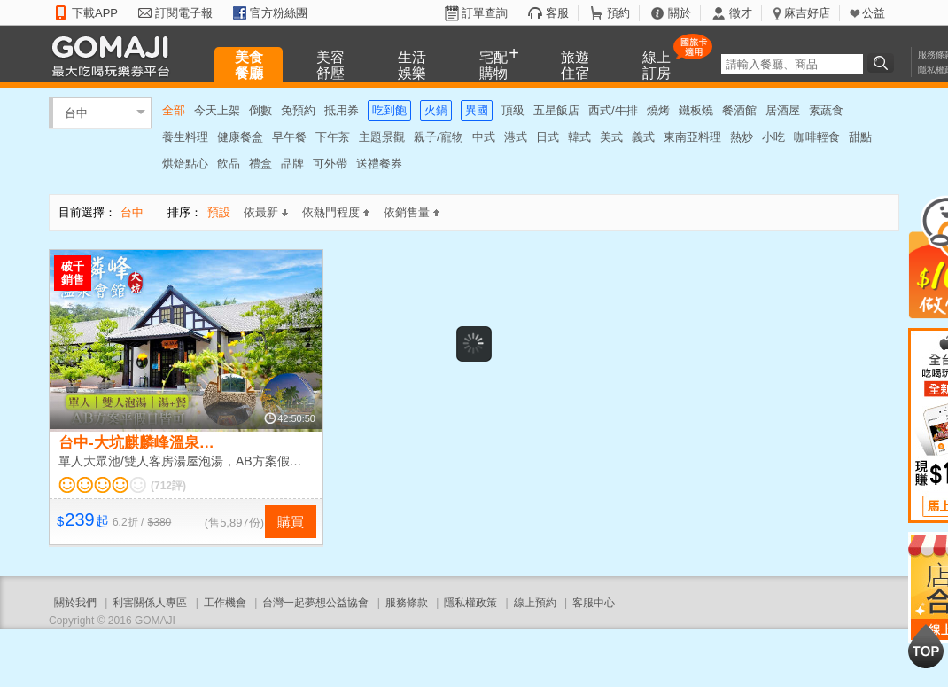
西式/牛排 (613, 110)
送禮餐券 (379, 163)
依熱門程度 (335, 212)
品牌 (292, 163)
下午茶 (332, 137)
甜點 (860, 137)
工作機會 (225, 603)
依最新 (266, 212)
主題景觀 (382, 137)
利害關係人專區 (150, 603)
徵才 (740, 13)
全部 (173, 110)
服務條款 (406, 603)
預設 (218, 212)
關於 (679, 13)
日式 (547, 137)
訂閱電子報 (184, 13)
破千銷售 (72, 273)
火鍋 (435, 110)
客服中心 (593, 603)
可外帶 (330, 163)
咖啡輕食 (817, 137)
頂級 (513, 110)
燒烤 (658, 110)
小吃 (773, 137)
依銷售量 (411, 212)
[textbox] (792, 64)
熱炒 (741, 137)
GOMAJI (115, 55)
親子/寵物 (438, 137)
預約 (618, 13)
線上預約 (535, 603)
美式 (611, 137)
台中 (76, 112)
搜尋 (883, 63)
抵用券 (341, 110)
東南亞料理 (692, 137)
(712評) (168, 486)
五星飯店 (556, 110)
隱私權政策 (470, 603)
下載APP (95, 13)
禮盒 (260, 163)
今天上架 (217, 110)
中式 (483, 137)
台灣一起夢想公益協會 (315, 603)
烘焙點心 (185, 163)
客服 (557, 13)
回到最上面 (926, 646)
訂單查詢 (485, 13)
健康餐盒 (240, 137)
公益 (873, 13)
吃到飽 (389, 110)
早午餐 (289, 137)
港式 (515, 137)
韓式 (579, 137)
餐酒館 (739, 110)
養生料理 (185, 137)
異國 (476, 110)
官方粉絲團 (278, 13)
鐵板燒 (696, 110)
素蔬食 (826, 110)
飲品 (228, 163)
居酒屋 (782, 110)
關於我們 (75, 603)
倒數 (260, 110)
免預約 (298, 110)
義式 (643, 137)
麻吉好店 (807, 13)
